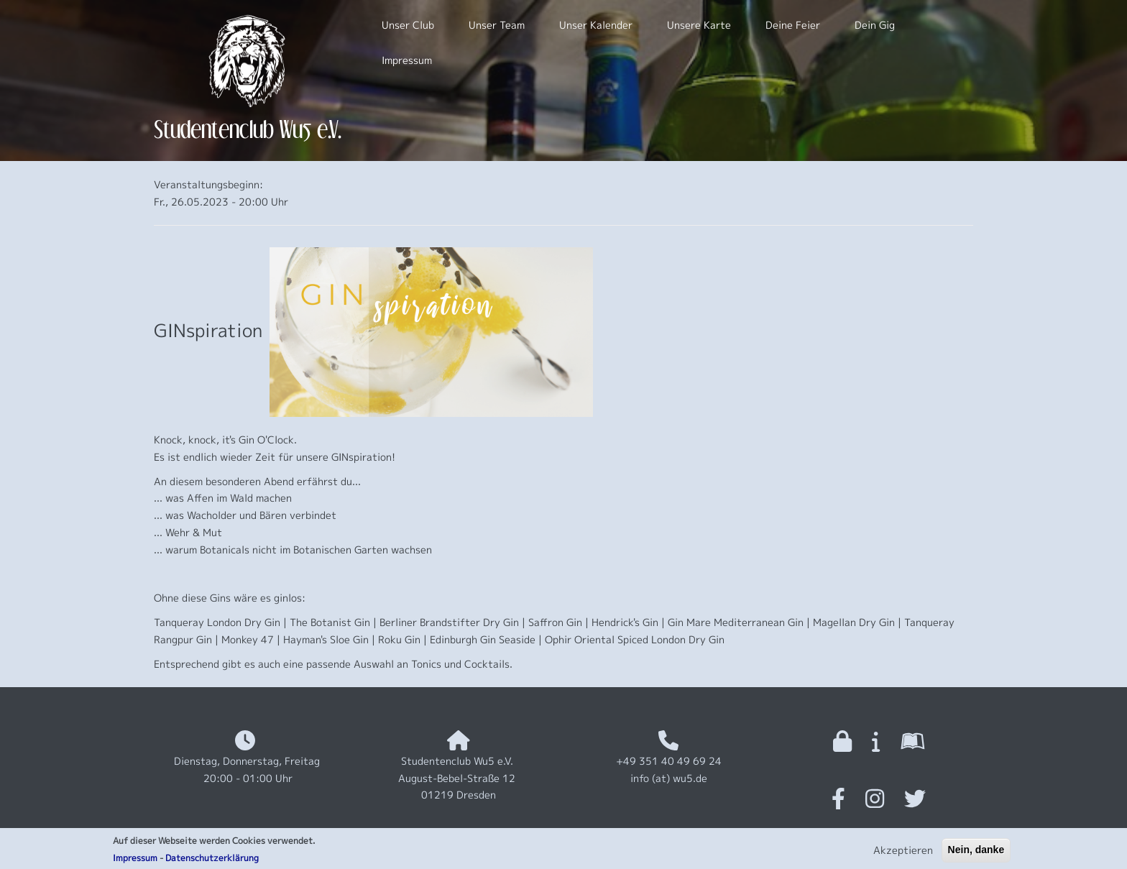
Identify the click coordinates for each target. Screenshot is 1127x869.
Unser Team (497, 25)
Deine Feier (792, 25)
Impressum (135, 861)
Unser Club (408, 25)
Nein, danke (976, 853)
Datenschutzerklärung (212, 861)
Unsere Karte (699, 25)
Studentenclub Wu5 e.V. (247, 129)
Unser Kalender (595, 25)
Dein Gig (875, 25)
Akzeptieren (903, 853)
